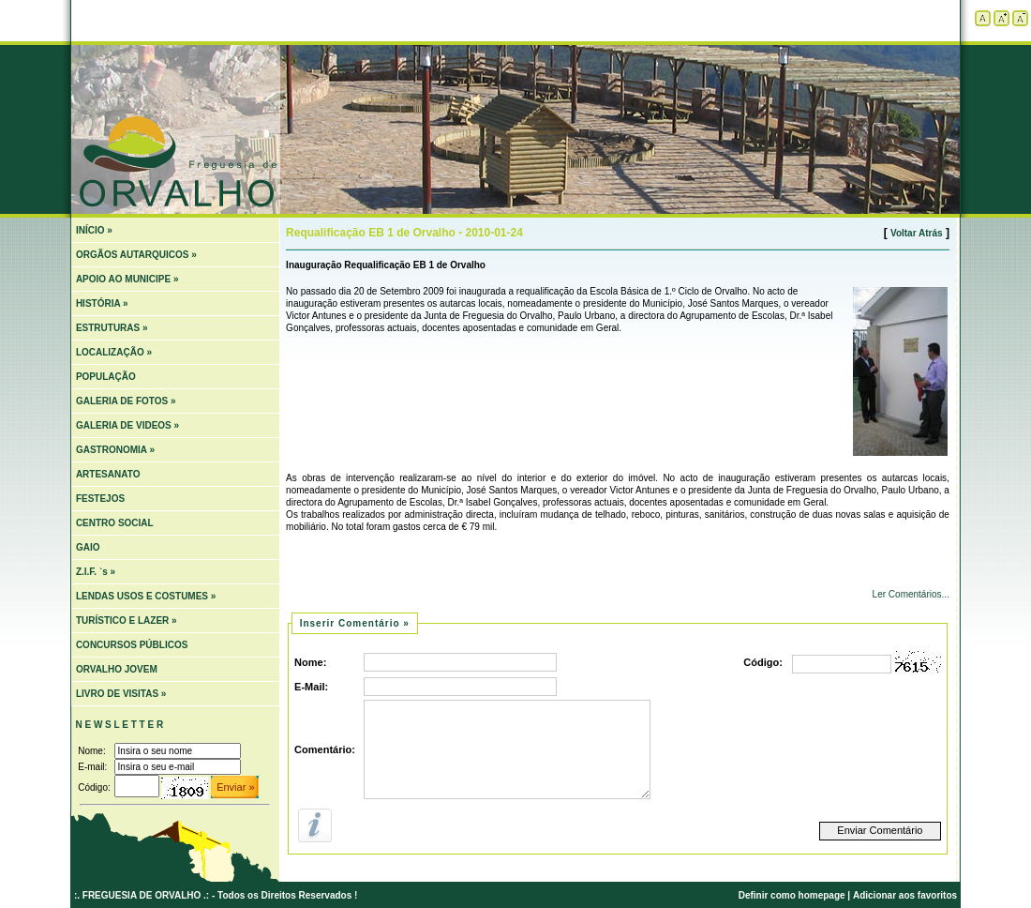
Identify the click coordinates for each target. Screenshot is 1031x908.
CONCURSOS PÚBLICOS (131, 645)
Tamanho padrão (983, 18)
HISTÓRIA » (102, 303)
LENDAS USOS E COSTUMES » (146, 596)
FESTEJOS (100, 498)
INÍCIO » (94, 230)
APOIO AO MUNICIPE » (127, 279)
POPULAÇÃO (106, 376)
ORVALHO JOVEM (116, 669)
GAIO (88, 547)
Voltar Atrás (916, 233)
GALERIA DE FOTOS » (126, 401)
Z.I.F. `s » (95, 572)
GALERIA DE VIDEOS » (127, 425)
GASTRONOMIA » (115, 450)
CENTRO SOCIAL (115, 523)
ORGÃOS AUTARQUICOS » (136, 255)
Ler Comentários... (909, 594)
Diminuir (1020, 18)
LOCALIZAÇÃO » (114, 352)
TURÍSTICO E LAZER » (126, 620)
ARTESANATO (108, 474)
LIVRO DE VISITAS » (121, 694)
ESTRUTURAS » (112, 328)
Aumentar (1001, 18)
